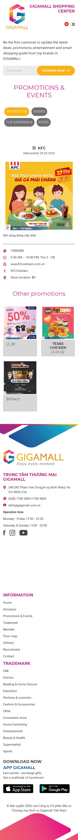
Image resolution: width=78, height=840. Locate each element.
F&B (6, 671)
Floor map (10, 636)
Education (10, 691)
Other (7, 711)
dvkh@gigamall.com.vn (24, 505)
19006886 (17, 251)
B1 (34, 277)
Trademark (10, 623)
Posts (44, 122)
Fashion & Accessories (19, 704)
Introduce (9, 609)
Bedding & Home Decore (20, 684)
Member (9, 629)
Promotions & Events (39, 91)
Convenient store (15, 718)
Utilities (8, 643)
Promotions (16, 111)
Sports (7, 751)
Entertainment (13, 731)
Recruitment (11, 649)
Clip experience (19, 122)
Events (39, 111)
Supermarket (12, 744)
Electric (8, 677)
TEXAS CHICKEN (58, 346)
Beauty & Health (14, 738)
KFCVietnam (19, 271)
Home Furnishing (15, 724)
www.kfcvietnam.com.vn (28, 264)
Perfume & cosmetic (17, 698)
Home (7, 603)
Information (18, 595)
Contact (8, 656)
